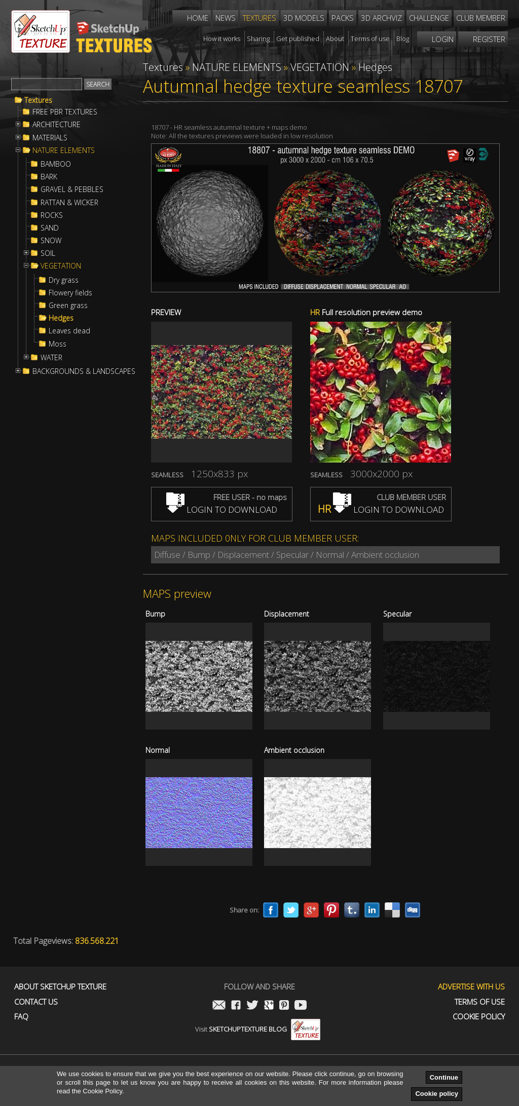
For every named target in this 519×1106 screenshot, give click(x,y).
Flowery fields (70, 292)
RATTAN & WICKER (69, 202)
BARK (49, 176)
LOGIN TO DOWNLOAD (221, 509)
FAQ (21, 1016)
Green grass (68, 305)
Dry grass (64, 280)
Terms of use (480, 1002)
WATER (51, 357)
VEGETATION (61, 266)
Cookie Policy (479, 1016)
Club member (480, 18)
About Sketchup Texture (60, 986)
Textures (38, 100)
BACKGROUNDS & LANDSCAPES (83, 371)
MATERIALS (49, 137)
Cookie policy (436, 1093)
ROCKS (52, 215)
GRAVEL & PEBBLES (72, 189)
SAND (50, 228)
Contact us (36, 1002)
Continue (444, 1077)
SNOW (51, 240)
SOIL (48, 253)
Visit (257, 1029)
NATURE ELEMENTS (63, 150)
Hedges (61, 318)
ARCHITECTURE (56, 124)
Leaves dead (69, 330)
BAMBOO (56, 164)
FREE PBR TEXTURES (64, 112)
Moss (57, 344)
